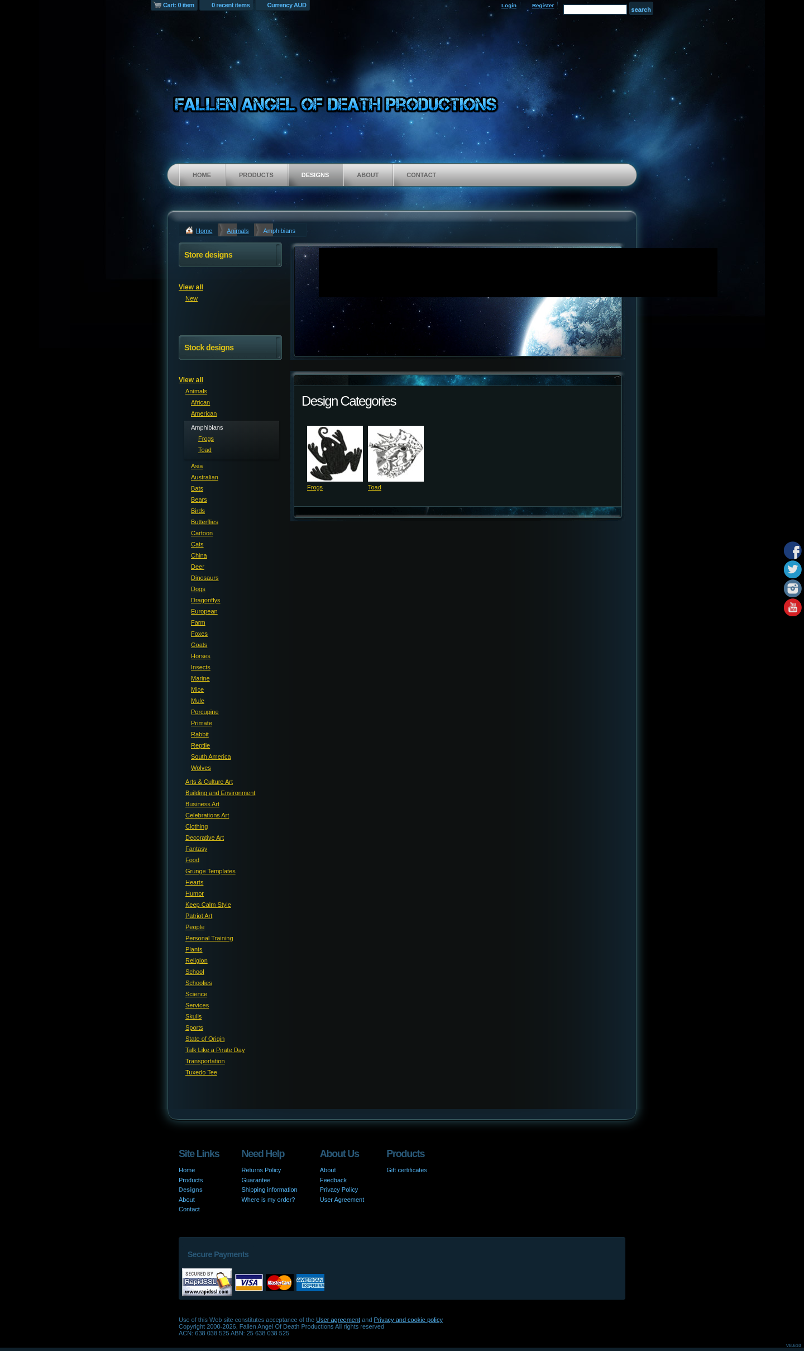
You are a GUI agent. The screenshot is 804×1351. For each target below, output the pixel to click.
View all (191, 287)
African (200, 402)
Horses (200, 656)
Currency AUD (287, 5)
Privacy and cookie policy (408, 1319)
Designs (315, 175)
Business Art (202, 804)
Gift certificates (406, 1170)
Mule (197, 700)
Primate (201, 723)
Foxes (199, 633)
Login (508, 5)
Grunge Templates (210, 871)
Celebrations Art (207, 815)
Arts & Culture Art (209, 781)
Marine (200, 678)
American (204, 413)
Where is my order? (268, 1199)
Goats (199, 644)
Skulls (193, 1016)
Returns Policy (261, 1170)
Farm (198, 622)
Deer (197, 566)
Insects (200, 667)
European (204, 611)
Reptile (200, 745)
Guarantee (255, 1180)
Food (192, 860)
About (368, 175)
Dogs (198, 589)
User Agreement (342, 1199)
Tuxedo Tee (201, 1072)
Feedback (333, 1180)
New (191, 298)
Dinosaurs (205, 577)
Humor (194, 893)
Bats (197, 488)
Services (197, 1005)
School (194, 971)
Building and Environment (220, 792)
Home (202, 175)
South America (211, 756)
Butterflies (204, 521)
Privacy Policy (339, 1189)
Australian (204, 477)
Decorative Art (204, 837)
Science (196, 994)
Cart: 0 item (178, 5)
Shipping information (269, 1189)
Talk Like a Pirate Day (215, 1049)
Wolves (201, 767)
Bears (199, 499)
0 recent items (231, 5)
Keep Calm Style (208, 904)
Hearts (194, 882)
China (199, 555)
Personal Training (209, 938)
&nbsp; (335, 454)
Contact (421, 175)
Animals (237, 230)
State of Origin (204, 1038)
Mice (197, 689)
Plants (194, 949)
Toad (374, 487)
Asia (197, 466)
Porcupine (205, 711)
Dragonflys (206, 600)
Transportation (205, 1061)
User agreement (338, 1319)
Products (256, 175)
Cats (197, 544)
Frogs (315, 487)
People (194, 927)
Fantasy (196, 848)
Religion (196, 960)
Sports (194, 1027)
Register (543, 5)
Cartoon (202, 533)
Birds (198, 510)
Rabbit (200, 734)
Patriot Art (198, 915)
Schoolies (198, 982)
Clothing (196, 826)
